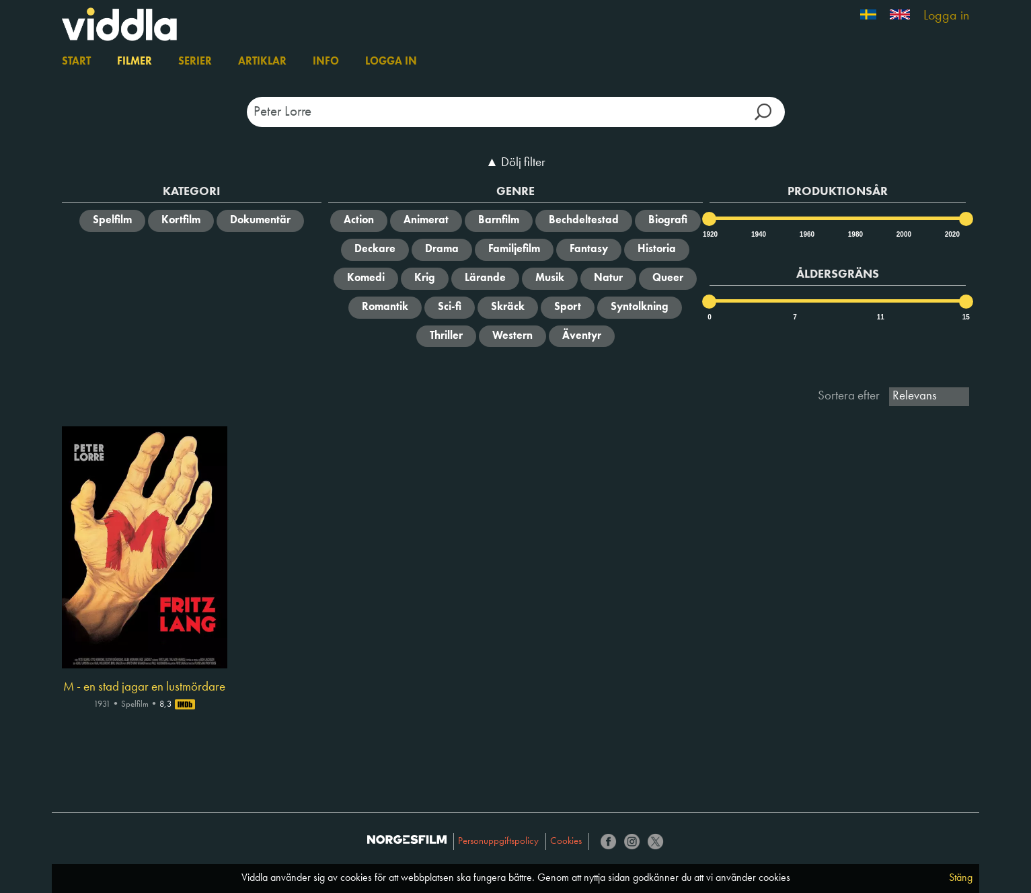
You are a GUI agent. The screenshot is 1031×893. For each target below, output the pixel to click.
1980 (855, 234)
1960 (806, 234)
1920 (709, 234)
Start (76, 61)
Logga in (946, 16)
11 (880, 317)
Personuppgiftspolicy (498, 842)
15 (966, 317)
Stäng (960, 878)
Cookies (566, 842)
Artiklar (262, 61)
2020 (951, 234)
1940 (758, 234)
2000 (903, 234)
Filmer (134, 61)
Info (326, 61)
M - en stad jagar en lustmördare (144, 687)
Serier (195, 61)
